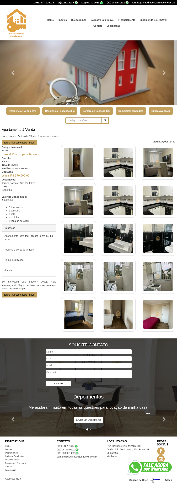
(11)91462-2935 (65, 444)
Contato (98, 24)
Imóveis (62, 18)
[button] (13, 71)
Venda (33, 135)
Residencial (23, 135)
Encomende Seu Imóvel (153, 18)
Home (50, 18)
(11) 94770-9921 (66, 448)
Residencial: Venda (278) (23, 109)
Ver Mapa (112, 455)
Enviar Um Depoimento (88, 418)
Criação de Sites (138, 478)
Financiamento (126, 18)
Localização (113, 24)
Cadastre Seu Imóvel (102, 18)
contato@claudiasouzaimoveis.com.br (77, 455)
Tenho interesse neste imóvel (19, 141)
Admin (168, 478)
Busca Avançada (160, 109)
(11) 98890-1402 (66, 451)
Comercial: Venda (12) (130, 109)
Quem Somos (78, 18)
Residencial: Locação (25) (60, 109)
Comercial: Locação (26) (96, 109)
